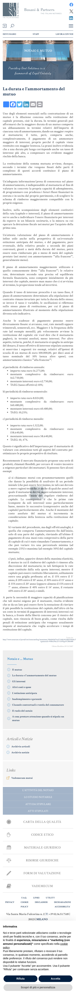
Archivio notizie (20, 752)
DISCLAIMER (41, 902)
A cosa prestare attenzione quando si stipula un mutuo (38, 718)
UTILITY (50, 897)
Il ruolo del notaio (22, 711)
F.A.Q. (24, 897)
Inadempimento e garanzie (27, 699)
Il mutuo (17, 669)
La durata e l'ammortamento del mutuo (34, 675)
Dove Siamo (9, 34)
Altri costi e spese (21, 687)
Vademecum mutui (22, 778)
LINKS (36, 897)
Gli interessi (18, 681)
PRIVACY (9, 902)
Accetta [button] (55, 978)
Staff (36, 34)
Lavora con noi (64, 34)
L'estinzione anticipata (24, 693)
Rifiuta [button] (20, 978)
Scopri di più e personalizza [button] (38, 987)
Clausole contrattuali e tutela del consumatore (38, 705)
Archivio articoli (20, 746)
